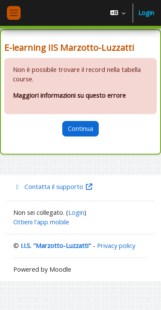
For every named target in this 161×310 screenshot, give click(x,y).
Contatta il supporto (53, 186)
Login (146, 12)
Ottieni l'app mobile (41, 221)
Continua (80, 128)
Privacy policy (116, 245)
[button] (118, 13)
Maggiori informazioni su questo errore (69, 95)
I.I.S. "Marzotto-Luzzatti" (56, 245)
